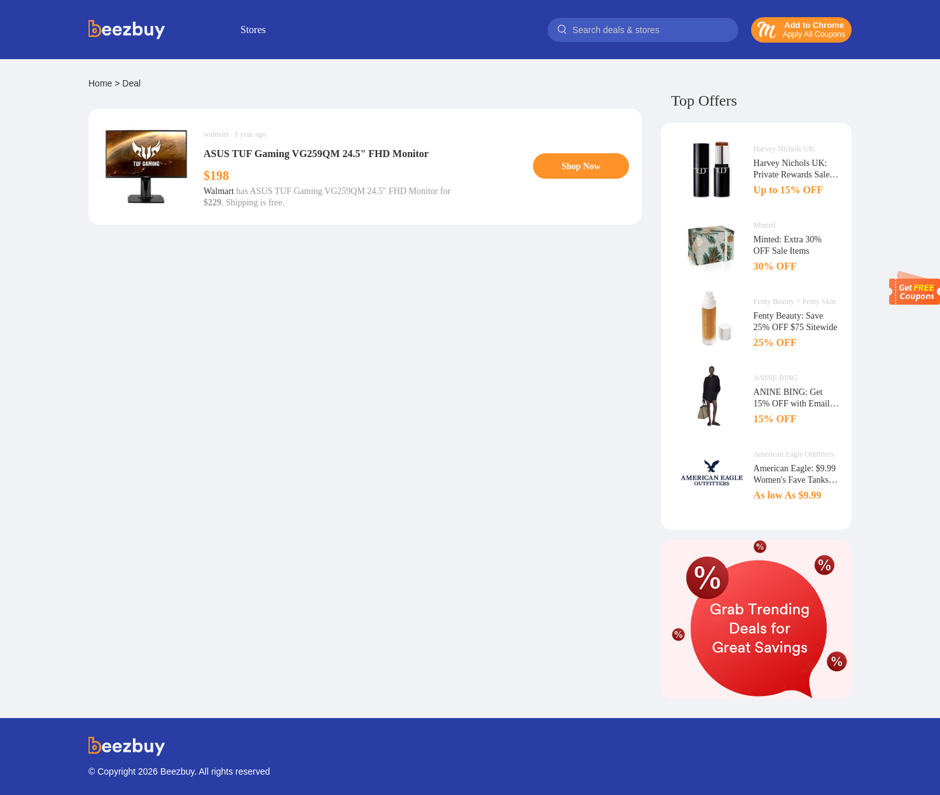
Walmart (219, 191)
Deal (131, 83)
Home (100, 83)
